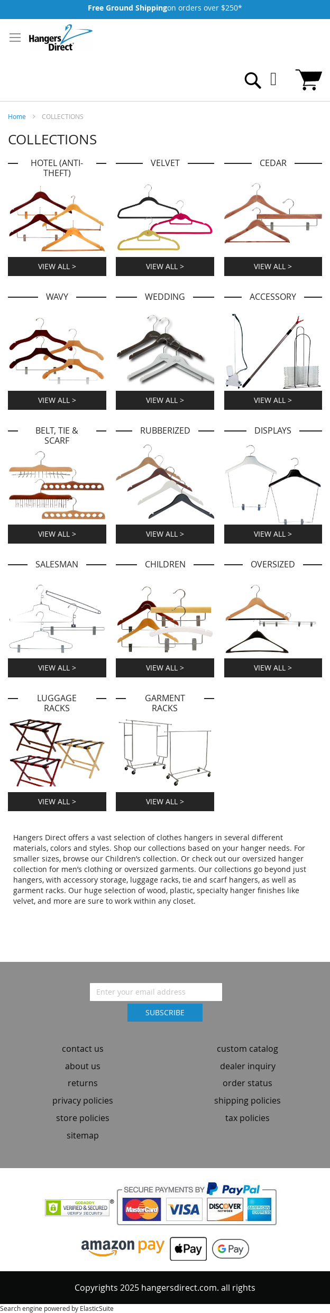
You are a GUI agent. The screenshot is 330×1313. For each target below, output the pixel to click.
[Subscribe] (165, 1013)
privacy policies (82, 1100)
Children (165, 564)
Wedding (165, 297)
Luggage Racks (57, 703)
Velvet (165, 163)
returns (83, 1083)
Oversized (273, 564)
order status (247, 1083)
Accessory (273, 297)
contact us (83, 1048)
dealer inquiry (248, 1066)
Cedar (273, 163)
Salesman (56, 564)
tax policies (247, 1118)
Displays (272, 431)
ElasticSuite (97, 1308)
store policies (82, 1118)
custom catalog (247, 1048)
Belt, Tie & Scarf (56, 436)
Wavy (57, 297)
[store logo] (61, 37)
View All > (57, 266)
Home (18, 116)
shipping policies (247, 1100)
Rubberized (165, 431)
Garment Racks (165, 703)
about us (82, 1066)
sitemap (83, 1135)
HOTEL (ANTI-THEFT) (57, 168)
